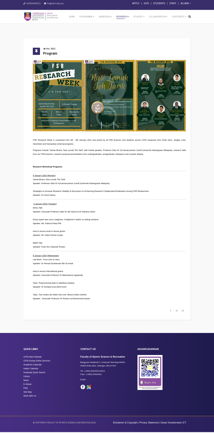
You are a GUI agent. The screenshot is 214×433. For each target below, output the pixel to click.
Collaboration (157, 16)
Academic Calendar (33, 365)
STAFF (172, 3)
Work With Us (30, 397)
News (26, 381)
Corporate (178, 16)
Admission (104, 16)
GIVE (146, 3)
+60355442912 (35, 3)
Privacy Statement (149, 423)
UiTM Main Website (33, 358)
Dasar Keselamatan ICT (173, 423)
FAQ (26, 389)
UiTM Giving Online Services (37, 362)
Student (138, 16)
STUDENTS (159, 3)
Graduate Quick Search (34, 373)
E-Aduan (28, 385)
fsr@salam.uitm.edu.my (97, 380)
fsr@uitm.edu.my (58, 3)
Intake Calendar (31, 369)
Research (121, 16)
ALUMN (185, 3)
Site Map (28, 393)
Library (27, 377)
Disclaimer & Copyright (125, 423)
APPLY (135, 3)
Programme (86, 16)
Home (72, 16)
